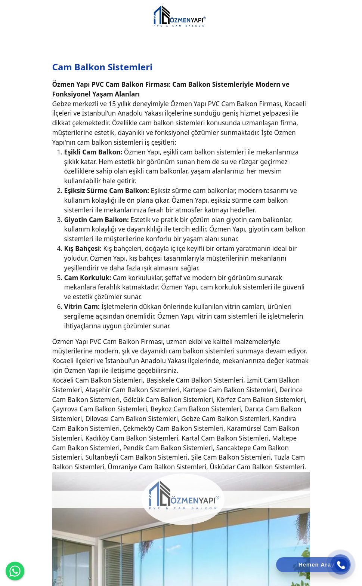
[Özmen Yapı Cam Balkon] (179, 16)
